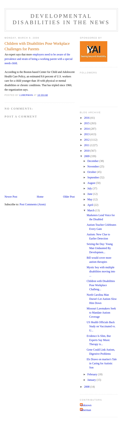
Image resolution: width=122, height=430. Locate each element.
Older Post (69, 196)
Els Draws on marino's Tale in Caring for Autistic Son (102, 363)
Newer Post (11, 196)
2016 (87, 117)
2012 (87, 139)
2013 (87, 134)
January (92, 379)
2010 (87, 150)
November (93, 166)
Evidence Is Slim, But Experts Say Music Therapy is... (99, 340)
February (92, 374)
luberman (86, 410)
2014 (87, 128)
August (91, 182)
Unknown (86, 405)
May (90, 199)
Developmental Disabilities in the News (61, 19)
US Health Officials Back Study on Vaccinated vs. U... (101, 326)
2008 (87, 386)
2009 (87, 156)
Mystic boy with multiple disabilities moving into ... (101, 271)
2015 (87, 123)
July (90, 188)
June (90, 193)
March (91, 210)
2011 (87, 145)
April (90, 204)
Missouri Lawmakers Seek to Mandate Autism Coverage (101, 312)
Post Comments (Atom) (33, 204)
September (93, 177)
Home (40, 196)
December (93, 161)
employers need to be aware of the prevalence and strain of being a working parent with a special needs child (39, 59)
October (92, 171)
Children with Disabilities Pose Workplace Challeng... (101, 285)
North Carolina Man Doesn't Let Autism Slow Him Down (102, 298)
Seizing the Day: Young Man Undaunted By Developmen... (100, 248)
